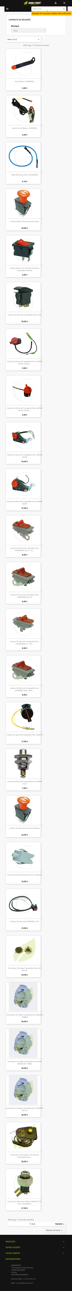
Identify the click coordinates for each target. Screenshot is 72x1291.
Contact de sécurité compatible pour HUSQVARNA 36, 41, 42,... (24, 549)
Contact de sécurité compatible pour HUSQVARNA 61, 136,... (24, 642)
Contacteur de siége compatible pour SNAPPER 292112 (24, 1109)
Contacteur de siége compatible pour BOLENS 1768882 (24, 1016)
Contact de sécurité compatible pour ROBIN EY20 (24, 782)
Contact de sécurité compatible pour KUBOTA (25, 735)
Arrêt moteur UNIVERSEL (24, 81)
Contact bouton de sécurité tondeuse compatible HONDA (24, 269)
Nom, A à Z (23, 39)
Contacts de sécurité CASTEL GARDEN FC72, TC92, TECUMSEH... (24, 1202)
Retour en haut (54, 1230)
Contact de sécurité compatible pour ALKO (24, 315)
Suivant (60, 1224)
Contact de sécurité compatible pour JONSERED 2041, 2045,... (24, 689)
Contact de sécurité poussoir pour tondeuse (24, 875)
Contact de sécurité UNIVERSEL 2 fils (24, 921)
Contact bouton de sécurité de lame (24, 221)
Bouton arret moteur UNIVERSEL (24, 128)
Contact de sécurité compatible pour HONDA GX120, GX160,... (24, 362)
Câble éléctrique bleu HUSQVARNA (24, 175)
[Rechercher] (48, 8)
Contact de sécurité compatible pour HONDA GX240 (24, 456)
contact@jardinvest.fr (24, 1283)
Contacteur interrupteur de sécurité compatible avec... (24, 1156)
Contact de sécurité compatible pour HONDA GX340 (24, 502)
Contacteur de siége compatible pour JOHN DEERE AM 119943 (24, 1062)
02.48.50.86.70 (29, 1279)
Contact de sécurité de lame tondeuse (24, 828)
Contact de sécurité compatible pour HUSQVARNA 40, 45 (24, 596)
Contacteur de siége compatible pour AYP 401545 (24, 969)
